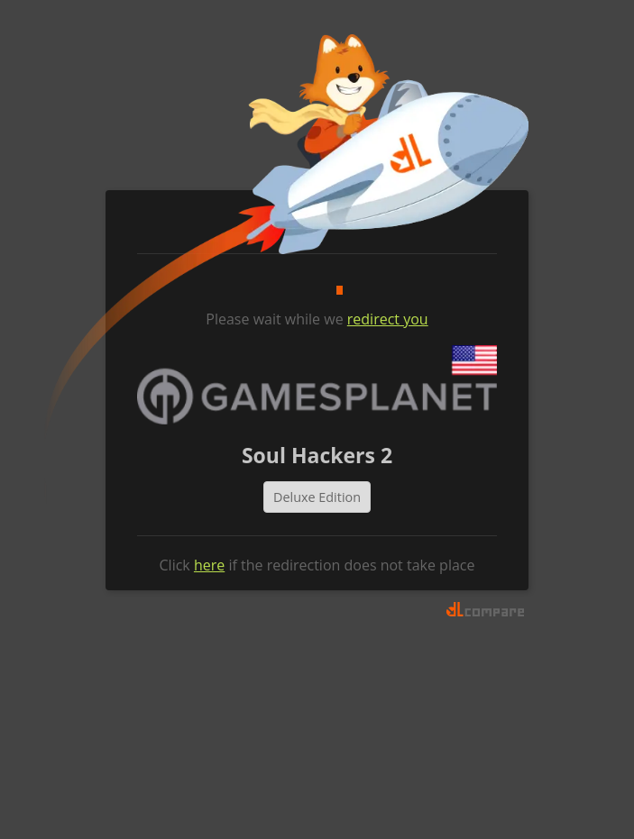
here (209, 565)
